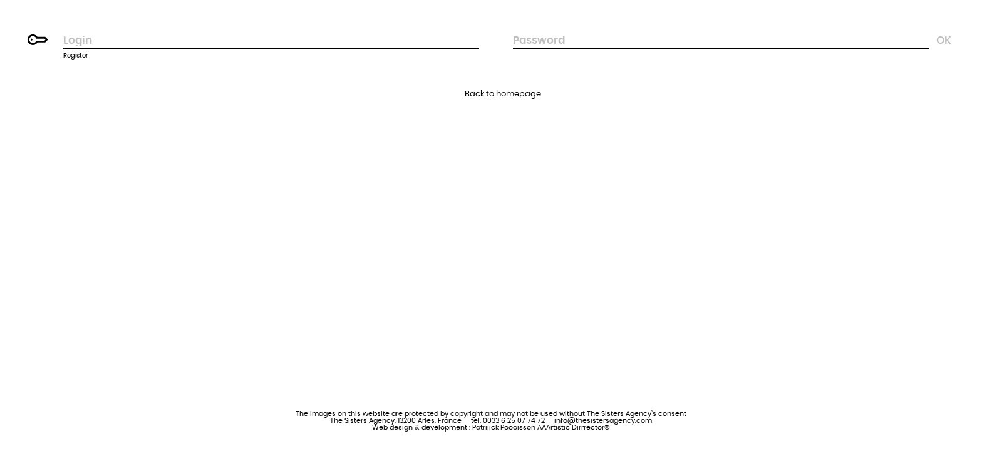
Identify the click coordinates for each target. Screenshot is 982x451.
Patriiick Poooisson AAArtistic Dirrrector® (541, 427)
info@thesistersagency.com (603, 420)
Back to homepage (503, 94)
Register (75, 56)
